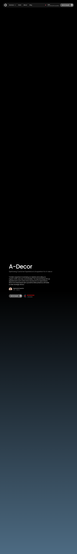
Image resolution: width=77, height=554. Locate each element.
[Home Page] (5, 5)
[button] (12, 5)
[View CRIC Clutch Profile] (29, 295)
